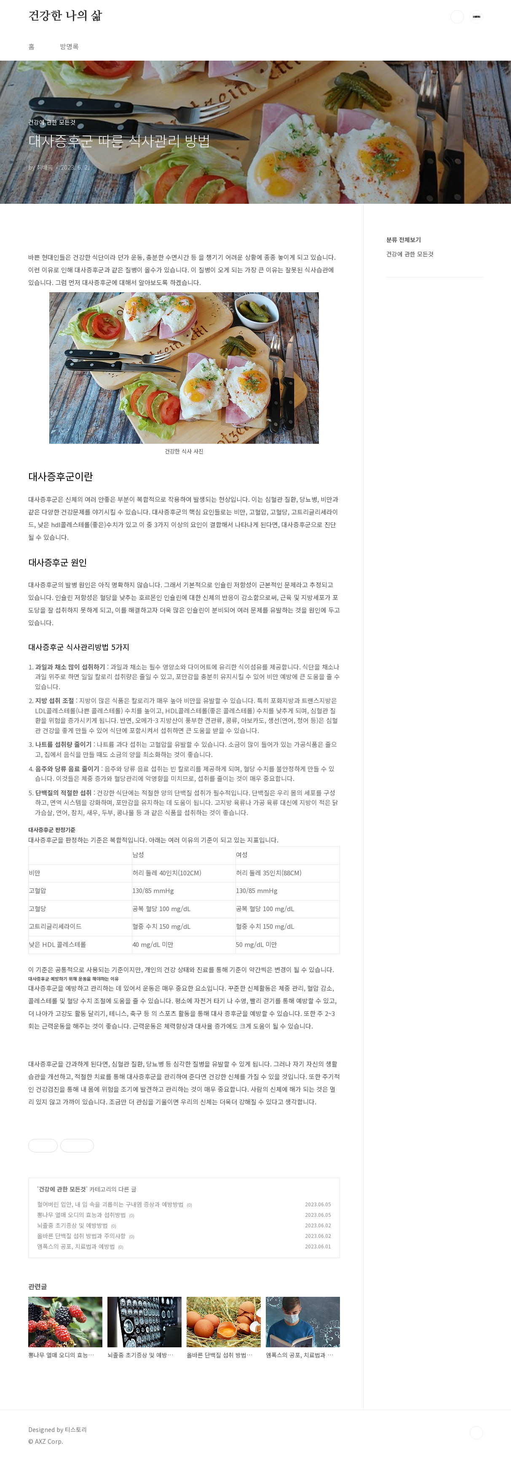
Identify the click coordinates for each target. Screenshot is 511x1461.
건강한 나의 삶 (65, 16)
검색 (457, 17)
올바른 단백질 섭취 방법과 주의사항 (81, 1236)
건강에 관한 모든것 (62, 1189)
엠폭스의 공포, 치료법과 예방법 (76, 1246)
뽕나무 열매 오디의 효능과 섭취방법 (81, 1214)
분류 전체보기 (403, 239)
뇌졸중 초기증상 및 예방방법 (72, 1225)
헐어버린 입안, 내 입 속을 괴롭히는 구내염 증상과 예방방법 (110, 1204)
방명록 (69, 46)
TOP (476, 1433)
